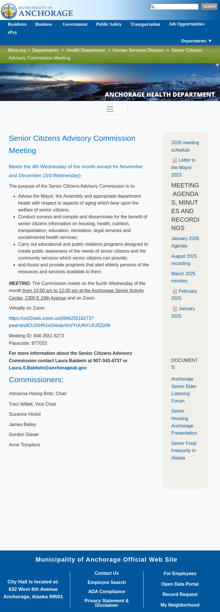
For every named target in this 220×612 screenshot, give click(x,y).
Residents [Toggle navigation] (17, 24)
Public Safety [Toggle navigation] (109, 24)
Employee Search (107, 582)
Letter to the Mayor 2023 (183, 167)
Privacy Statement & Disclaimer (107, 603)
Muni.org (17, 50)
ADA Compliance (106, 591)
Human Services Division (138, 50)
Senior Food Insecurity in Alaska (183, 450)
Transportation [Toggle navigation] (145, 24)
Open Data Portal (180, 584)
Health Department (85, 50)
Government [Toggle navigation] (75, 24)
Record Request (180, 594)
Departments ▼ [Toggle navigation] (196, 40)
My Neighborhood (180, 605)
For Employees (180, 573)
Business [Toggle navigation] (43, 24)
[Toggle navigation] (110, 109)
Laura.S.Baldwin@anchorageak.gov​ (48, 367)
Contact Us (107, 573)
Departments (45, 50)
